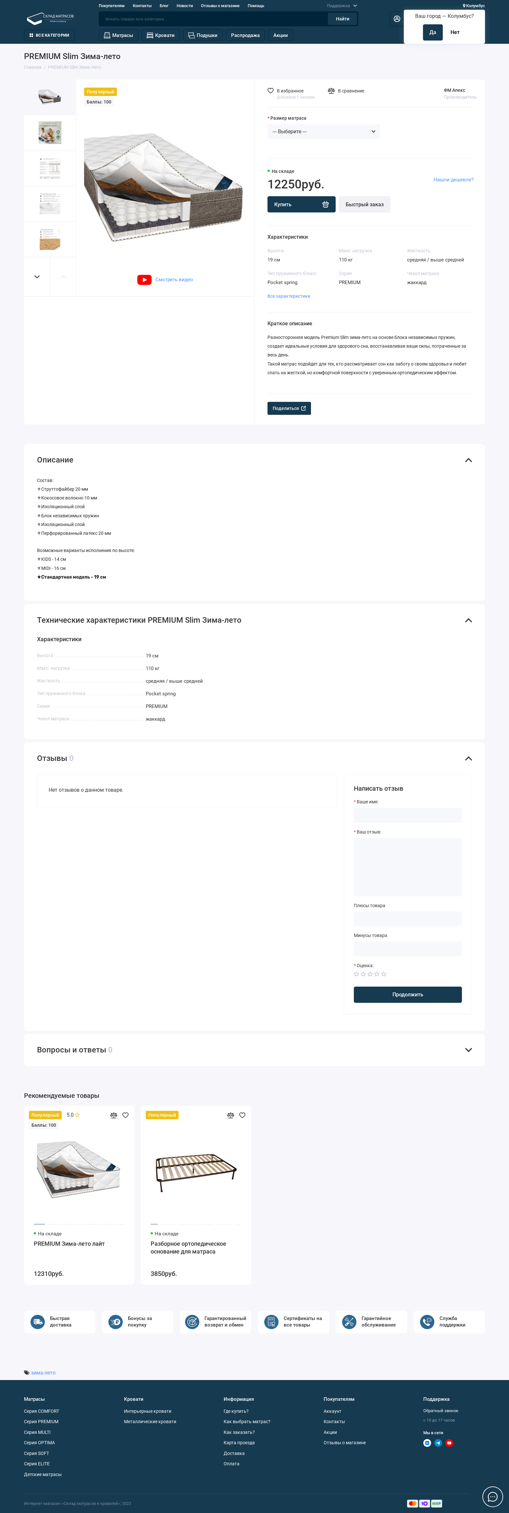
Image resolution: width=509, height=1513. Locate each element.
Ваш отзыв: (369, 832)
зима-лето (43, 1373)
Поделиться (289, 408)
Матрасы (118, 35)
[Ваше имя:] (408, 815)
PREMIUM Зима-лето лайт (69, 1243)
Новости (185, 5)
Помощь (256, 5)
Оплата (232, 1463)
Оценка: (365, 965)
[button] (37, 276)
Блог (164, 5)
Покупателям (112, 5)
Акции (280, 35)
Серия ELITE (37, 1463)
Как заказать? (239, 1432)
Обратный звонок (440, 1410)
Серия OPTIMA (39, 1442)
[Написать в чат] (493, 1497)
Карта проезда (239, 1442)
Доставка (234, 1453)
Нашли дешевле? (454, 180)
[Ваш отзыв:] (408, 867)
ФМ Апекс (454, 90)
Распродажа (245, 35)
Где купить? (236, 1411)
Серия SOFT (36, 1453)
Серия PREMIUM (41, 1421)
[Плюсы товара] (408, 918)
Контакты (142, 5)
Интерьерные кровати (147, 1411)
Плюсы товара (369, 905)
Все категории (49, 35)
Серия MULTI (37, 1432)
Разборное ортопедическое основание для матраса (188, 1247)
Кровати (161, 35)
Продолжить (407, 994)
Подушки (202, 35)
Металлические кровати (150, 1421)
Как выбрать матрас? (247, 1421)
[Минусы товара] (408, 949)
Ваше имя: (368, 801)
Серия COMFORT (41, 1411)
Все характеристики (288, 296)
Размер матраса (288, 118)
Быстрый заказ (365, 204)
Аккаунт (332, 1411)
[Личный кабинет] (397, 18)
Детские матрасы (43, 1474)
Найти (342, 18)
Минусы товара (370, 935)
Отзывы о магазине (220, 5)
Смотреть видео (165, 279)
